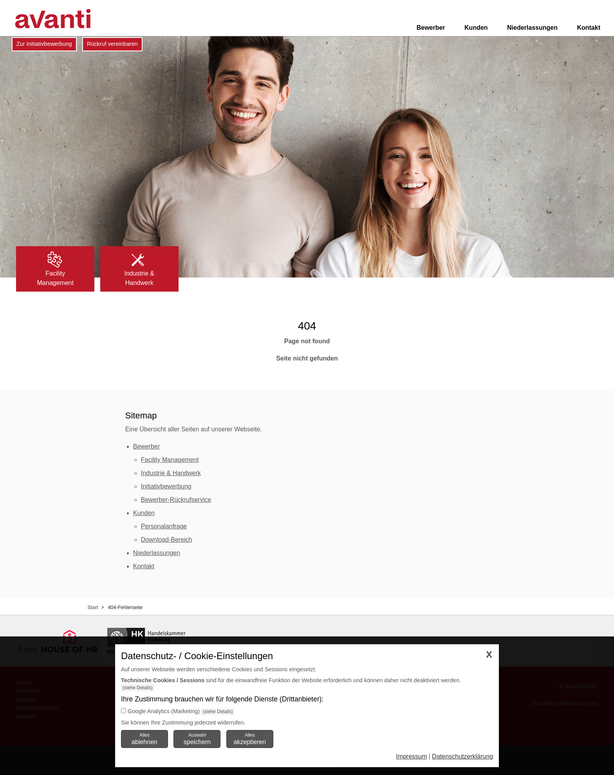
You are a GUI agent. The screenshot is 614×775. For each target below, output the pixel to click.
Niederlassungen (532, 27)
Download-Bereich (166, 539)
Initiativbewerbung (166, 486)
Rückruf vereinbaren (112, 44)
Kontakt (588, 27)
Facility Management (170, 459)
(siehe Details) (138, 687)
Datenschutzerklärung (462, 756)
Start (92, 607)
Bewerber (431, 27)
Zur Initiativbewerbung (44, 44)
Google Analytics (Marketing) (164, 711)
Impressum (411, 756)
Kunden (476, 27)
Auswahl (197, 738)
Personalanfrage (164, 526)
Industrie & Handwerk (171, 473)
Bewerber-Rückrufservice (176, 499)
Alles (144, 738)
